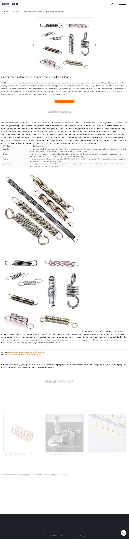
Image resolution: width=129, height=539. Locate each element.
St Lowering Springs (28, 367)
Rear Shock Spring (49, 365)
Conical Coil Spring (115, 365)
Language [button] (122, 4)
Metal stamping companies (10, 365)
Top (123, 533)
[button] (106, 4)
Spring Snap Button (63, 365)
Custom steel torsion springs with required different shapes (23, 354)
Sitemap (82, 536)
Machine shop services (78, 365)
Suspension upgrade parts (45, 367)
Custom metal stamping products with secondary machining (25, 352)
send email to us (64, 101)
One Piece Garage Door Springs (97, 365)
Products (15, 12)
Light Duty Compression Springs (31, 365)
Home (6, 12)
